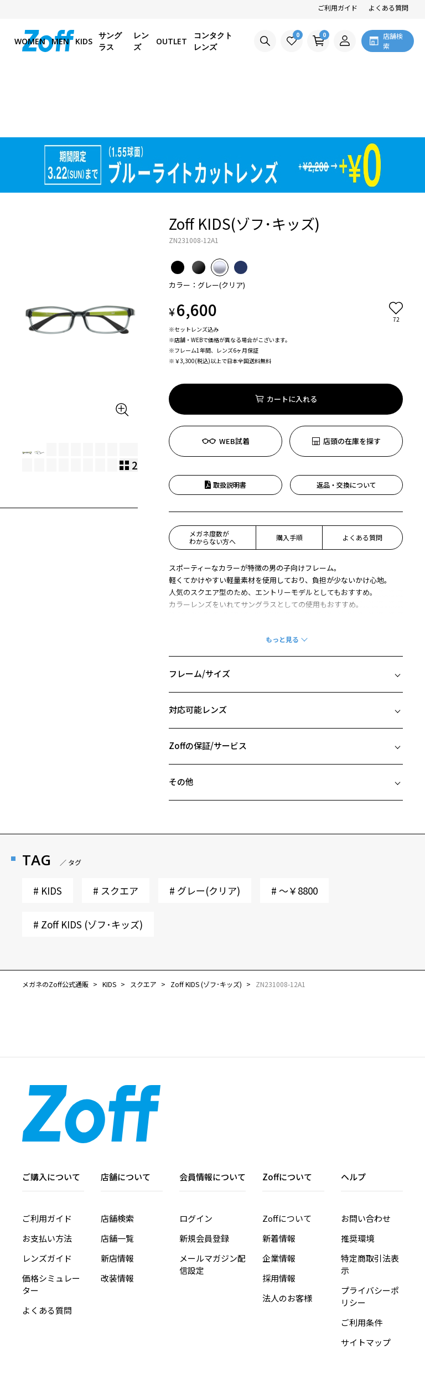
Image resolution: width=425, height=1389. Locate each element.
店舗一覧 (117, 1175)
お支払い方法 (47, 1175)
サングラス (110, 41)
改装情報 (117, 1215)
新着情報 (279, 1175)
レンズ (141, 41)
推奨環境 (357, 1175)
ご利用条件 (361, 1259)
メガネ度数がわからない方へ (212, 474)
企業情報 (279, 1195)
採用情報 (279, 1215)
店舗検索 (117, 1155)
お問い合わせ (366, 1155)
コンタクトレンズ (213, 41)
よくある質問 (388, 7)
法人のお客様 (287, 1235)
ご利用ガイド (337, 7)
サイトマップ (366, 1279)
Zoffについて (287, 1155)
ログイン (195, 1155)
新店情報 (117, 1195)
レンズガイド (47, 1195)
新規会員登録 (204, 1175)
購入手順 (289, 474)
